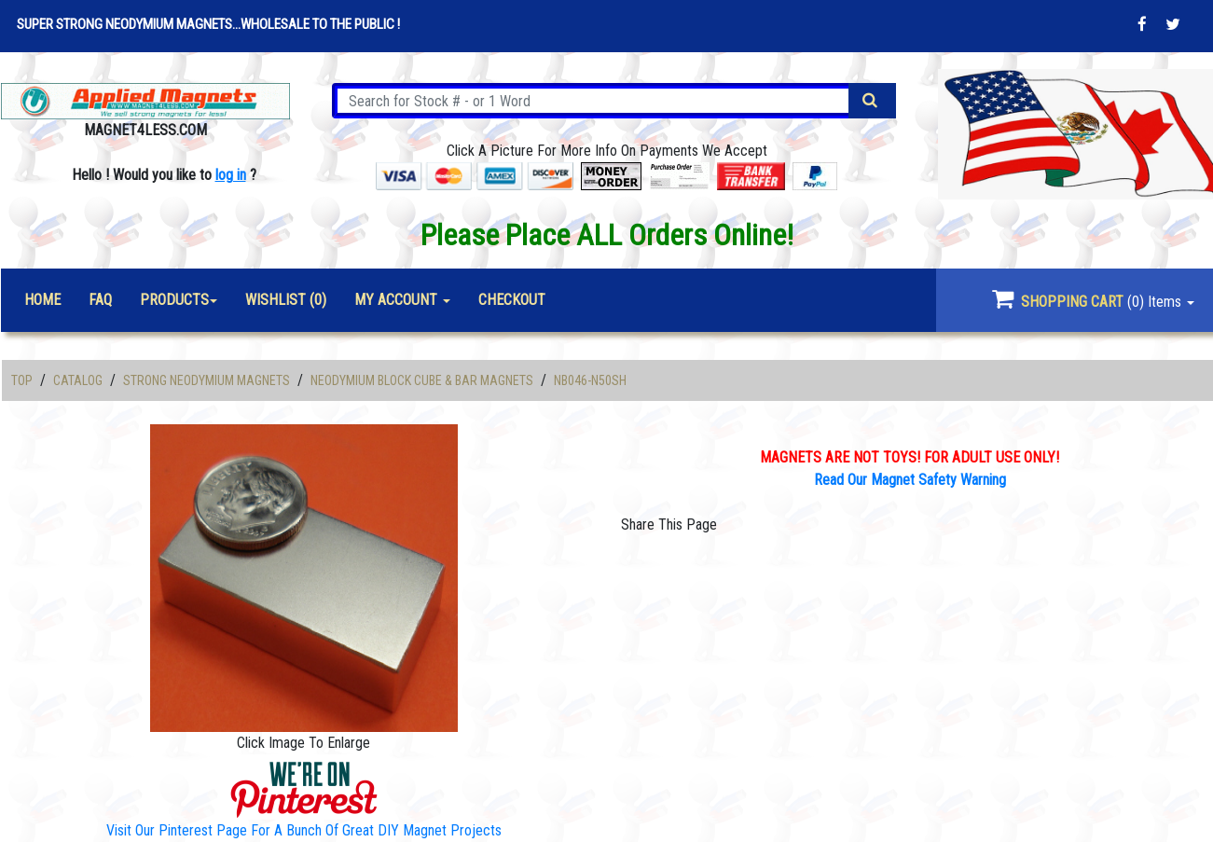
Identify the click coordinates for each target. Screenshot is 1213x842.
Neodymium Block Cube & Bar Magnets (421, 380)
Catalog (78, 380)
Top (22, 380)
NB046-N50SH (590, 380)
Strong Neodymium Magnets (206, 380)
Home (42, 300)
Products (174, 300)
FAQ (100, 300)
